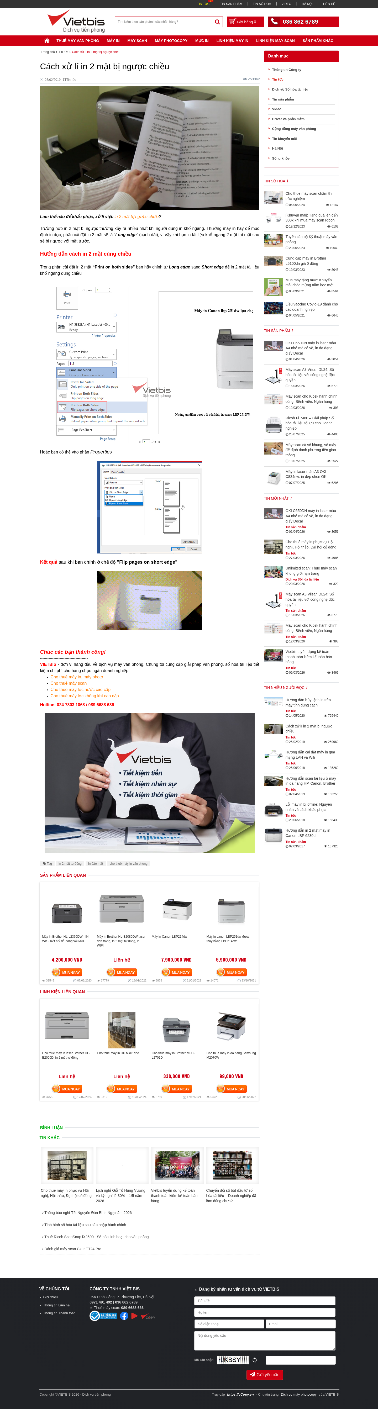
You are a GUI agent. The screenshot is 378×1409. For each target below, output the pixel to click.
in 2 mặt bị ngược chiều (136, 216)
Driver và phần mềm (288, 119)
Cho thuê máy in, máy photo (77, 677)
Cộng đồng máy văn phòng (294, 129)
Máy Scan (137, 41)
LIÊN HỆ (329, 4)
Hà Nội (277, 148)
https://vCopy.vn (240, 1394)
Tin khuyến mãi (284, 139)
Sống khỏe (281, 158)
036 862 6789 (300, 21)
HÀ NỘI (307, 4)
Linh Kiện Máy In (232, 41)
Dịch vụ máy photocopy (299, 1394)
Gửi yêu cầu (265, 1374)
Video (276, 109)
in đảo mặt (95, 864)
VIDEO (286, 4)
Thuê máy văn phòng (77, 41)
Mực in (202, 41)
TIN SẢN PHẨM (231, 4)
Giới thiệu (50, 1297)
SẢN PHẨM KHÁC (318, 41)
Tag (47, 864)
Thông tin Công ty (286, 70)
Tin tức (278, 79)
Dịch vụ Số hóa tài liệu (290, 89)
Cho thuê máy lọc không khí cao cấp (85, 696)
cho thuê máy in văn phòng (129, 864)
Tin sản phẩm (283, 99)
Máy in (113, 41)
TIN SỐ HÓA (262, 4)
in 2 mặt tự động (70, 864)
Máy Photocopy (171, 41)
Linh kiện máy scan (275, 41)
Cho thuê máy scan (69, 683)
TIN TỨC (203, 4)
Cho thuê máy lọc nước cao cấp (81, 689)
